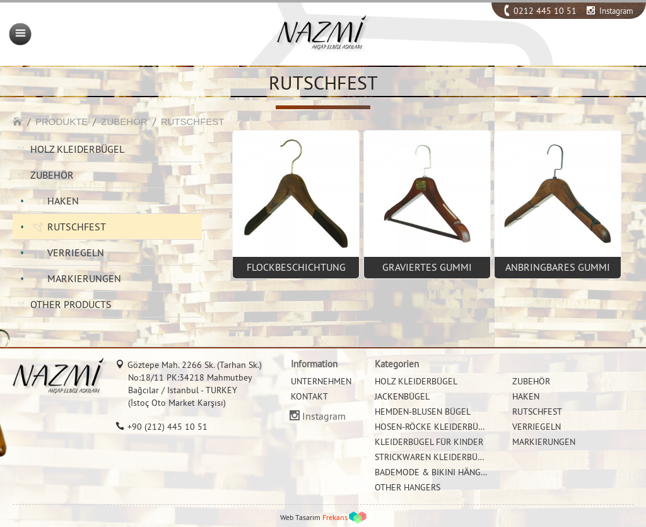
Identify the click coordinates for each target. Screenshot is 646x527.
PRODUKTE (61, 121)
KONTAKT (309, 396)
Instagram (616, 11)
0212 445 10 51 (545, 10)
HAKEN (63, 200)
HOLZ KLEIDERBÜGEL (77, 149)
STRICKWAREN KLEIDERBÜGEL (434, 457)
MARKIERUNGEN (84, 278)
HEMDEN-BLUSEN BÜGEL (423, 411)
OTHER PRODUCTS (71, 304)
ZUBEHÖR (124, 121)
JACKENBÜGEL (402, 396)
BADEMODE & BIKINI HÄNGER (433, 472)
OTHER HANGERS (407, 487)
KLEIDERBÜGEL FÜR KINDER (429, 441)
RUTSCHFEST (193, 121)
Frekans (335, 517)
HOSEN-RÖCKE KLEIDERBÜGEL (434, 426)
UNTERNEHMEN (321, 381)
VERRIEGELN (75, 252)
